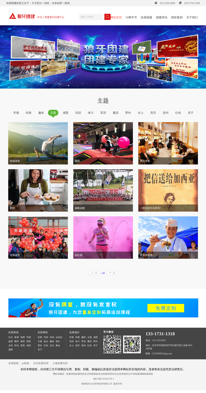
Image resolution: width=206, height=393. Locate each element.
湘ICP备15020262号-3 (103, 379)
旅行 (58, 341)
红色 (178, 112)
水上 (141, 112)
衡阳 (22, 341)
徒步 (46, 341)
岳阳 (28, 345)
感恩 (66, 112)
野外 (128, 112)
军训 (103, 112)
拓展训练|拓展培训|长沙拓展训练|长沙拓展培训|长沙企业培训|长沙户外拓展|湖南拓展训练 (109, 374)
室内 (166, 112)
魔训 (116, 112)
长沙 (10, 337)
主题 (53, 112)
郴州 (16, 341)
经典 (28, 112)
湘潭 (22, 337)
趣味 (41, 112)
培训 (78, 112)
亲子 (191, 112)
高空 (153, 112)
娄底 (22, 345)
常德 (28, 337)
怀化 (16, 345)
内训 (52, 337)
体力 (91, 112)
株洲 (16, 337)
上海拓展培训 (60, 363)
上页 (103, 273)
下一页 (112, 273)
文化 (52, 345)
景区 (40, 345)
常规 (16, 112)
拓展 (40, 337)
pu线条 (25, 363)
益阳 (10, 341)
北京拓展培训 (40, 363)
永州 (10, 345)
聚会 (58, 345)
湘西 (10, 349)
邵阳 (28, 341)
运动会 (59, 337)
